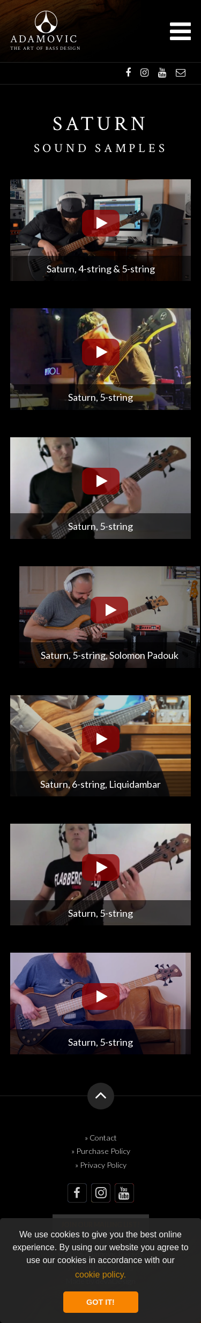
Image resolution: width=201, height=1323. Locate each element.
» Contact (101, 1137)
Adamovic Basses (46, 22)
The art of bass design (45, 48)
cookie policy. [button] (100, 1274)
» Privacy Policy (100, 1164)
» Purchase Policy (100, 1150)
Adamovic (44, 39)
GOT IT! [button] (100, 1302)
